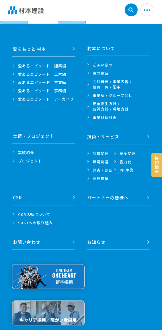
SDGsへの (35, 221)
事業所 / (112, 95)
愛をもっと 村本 (29, 48)
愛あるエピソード (42, 65)
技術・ (103, 136)
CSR (17, 196)
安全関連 (128, 152)
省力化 (126, 161)
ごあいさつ (103, 65)
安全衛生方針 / (111, 106)
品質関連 (101, 152)
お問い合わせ (26, 240)
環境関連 (101, 161)
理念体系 (101, 73)
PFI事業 (127, 169)
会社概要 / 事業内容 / (112, 84)
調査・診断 (103, 169)
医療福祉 (101, 177)
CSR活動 (34, 212)
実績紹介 (26, 152)
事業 (105, 117)
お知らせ (96, 240)
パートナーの (108, 196)
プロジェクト (30, 161)
